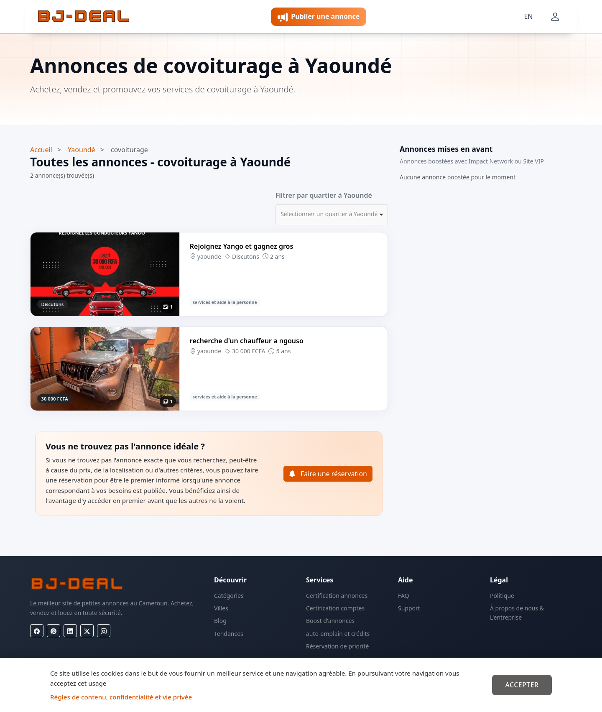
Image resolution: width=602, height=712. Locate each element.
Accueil (41, 149)
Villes (221, 608)
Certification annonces (336, 596)
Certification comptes (335, 608)
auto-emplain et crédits (338, 634)
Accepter (521, 684)
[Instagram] (103, 630)
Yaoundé (81, 149)
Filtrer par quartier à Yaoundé (323, 195)
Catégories (229, 596)
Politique (502, 596)
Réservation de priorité (337, 646)
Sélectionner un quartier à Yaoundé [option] (329, 214)
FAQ (403, 596)
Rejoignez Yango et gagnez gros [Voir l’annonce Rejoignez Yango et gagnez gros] (241, 246)
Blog (220, 621)
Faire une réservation (328, 473)
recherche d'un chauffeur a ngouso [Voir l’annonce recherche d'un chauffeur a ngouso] (247, 340)
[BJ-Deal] (83, 17)
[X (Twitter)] (87, 630)
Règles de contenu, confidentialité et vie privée (121, 697)
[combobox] (331, 214)
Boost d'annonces (330, 621)
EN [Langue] (528, 16)
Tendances (228, 634)
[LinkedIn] (70, 630)
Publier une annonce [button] (319, 17)
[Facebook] (36, 630)
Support (409, 608)
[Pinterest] (53, 630)
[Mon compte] (555, 17)
